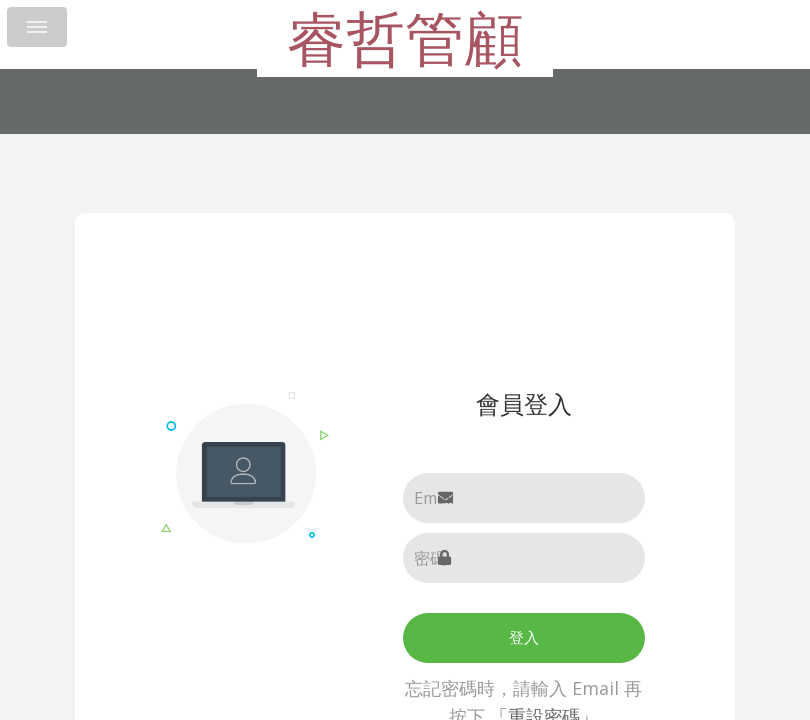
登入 (524, 637)
